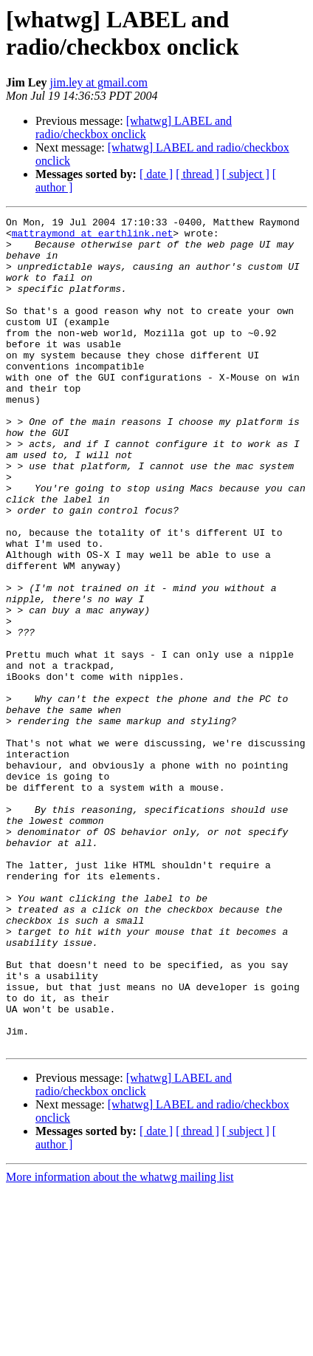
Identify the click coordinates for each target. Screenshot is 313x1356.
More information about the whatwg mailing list (119, 1343)
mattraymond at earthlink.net (92, 237)
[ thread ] (197, 174)
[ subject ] (245, 174)
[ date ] (156, 174)
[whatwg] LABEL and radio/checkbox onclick (133, 127)
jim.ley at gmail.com (99, 82)
